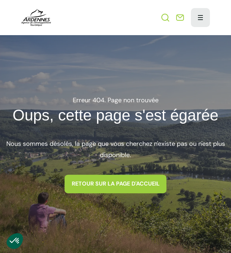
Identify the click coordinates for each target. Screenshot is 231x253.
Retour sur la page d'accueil (116, 183)
